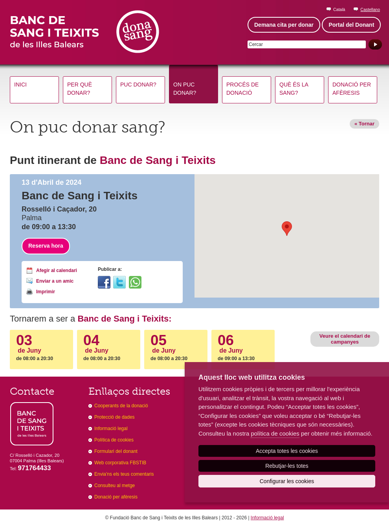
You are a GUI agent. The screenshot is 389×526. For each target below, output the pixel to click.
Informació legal (111, 428)
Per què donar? (79, 88)
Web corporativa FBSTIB (120, 462)
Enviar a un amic (54, 281)
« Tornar (364, 124)
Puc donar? (138, 84)
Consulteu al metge (114, 485)
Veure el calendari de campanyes (344, 338)
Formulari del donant (116, 451)
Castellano (370, 9)
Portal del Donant (351, 25)
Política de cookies (114, 440)
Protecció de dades (114, 417)
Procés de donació (242, 88)
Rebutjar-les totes (286, 466)
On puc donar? (184, 88)
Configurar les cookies (287, 481)
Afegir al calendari (56, 270)
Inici (20, 84)
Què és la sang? (293, 88)
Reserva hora (45, 246)
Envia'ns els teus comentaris (124, 474)
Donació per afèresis (351, 88)
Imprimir (45, 291)
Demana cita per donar (284, 25)
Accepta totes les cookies (287, 451)
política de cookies (275, 433)
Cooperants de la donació (121, 405)
